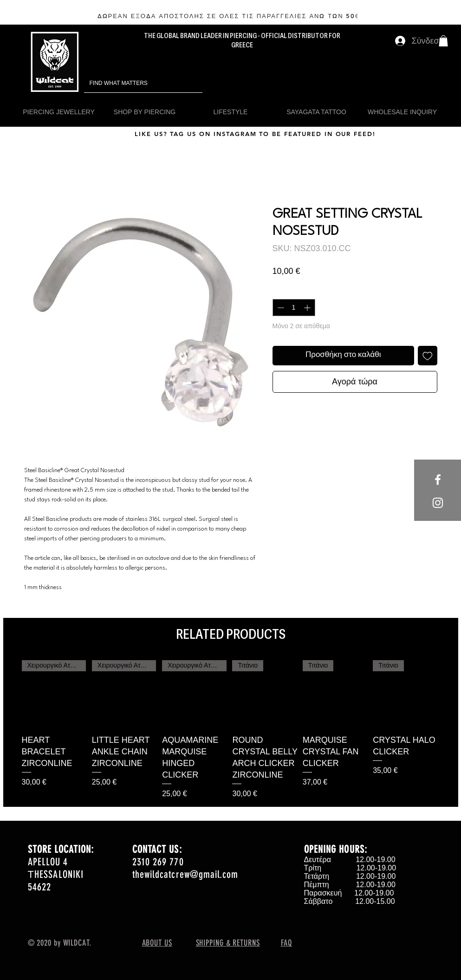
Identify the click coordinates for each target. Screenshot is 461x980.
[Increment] (308, 307)
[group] (230, 729)
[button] (443, 40)
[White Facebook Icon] (438, 480)
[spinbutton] (294, 307)
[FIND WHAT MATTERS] (130, 83)
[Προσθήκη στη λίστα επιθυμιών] (427, 355)
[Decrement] (280, 307)
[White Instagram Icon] (438, 503)
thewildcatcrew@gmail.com (185, 874)
